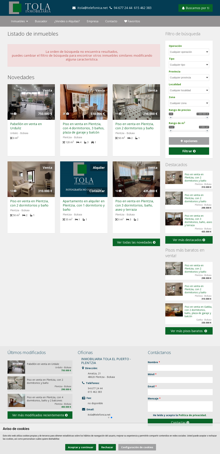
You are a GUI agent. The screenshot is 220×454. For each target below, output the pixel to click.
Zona (172, 97)
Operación (175, 46)
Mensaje (154, 398)
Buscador (41, 21)
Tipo (171, 58)
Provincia (174, 71)
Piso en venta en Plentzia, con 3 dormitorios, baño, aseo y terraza (134, 205)
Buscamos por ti (195, 8)
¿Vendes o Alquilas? (67, 21)
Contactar (180, 422)
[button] (108, 417)
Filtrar (189, 151)
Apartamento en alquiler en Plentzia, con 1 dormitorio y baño (84, 205)
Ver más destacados (189, 240)
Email (152, 386)
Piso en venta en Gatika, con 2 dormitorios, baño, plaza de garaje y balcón (198, 311)
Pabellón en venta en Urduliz (43, 364)
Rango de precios (180, 110)
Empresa (92, 21)
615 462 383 (142, 8)
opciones (189, 141)
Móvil (152, 374)
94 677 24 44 (123, 8)
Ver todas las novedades (136, 242)
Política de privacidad (192, 415)
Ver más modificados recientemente (40, 415)
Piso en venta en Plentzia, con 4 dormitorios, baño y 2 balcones (45, 399)
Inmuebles (19, 21)
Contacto (111, 21)
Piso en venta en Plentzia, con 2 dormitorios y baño (134, 126)
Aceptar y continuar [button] (80, 447)
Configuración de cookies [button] (137, 447)
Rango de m (177, 123)
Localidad (175, 84)
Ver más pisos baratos (189, 331)
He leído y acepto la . (177, 415)
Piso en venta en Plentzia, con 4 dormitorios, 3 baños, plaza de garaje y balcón (83, 128)
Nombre (154, 362)
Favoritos (132, 21)
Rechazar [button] (107, 447)
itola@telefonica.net (92, 8)
